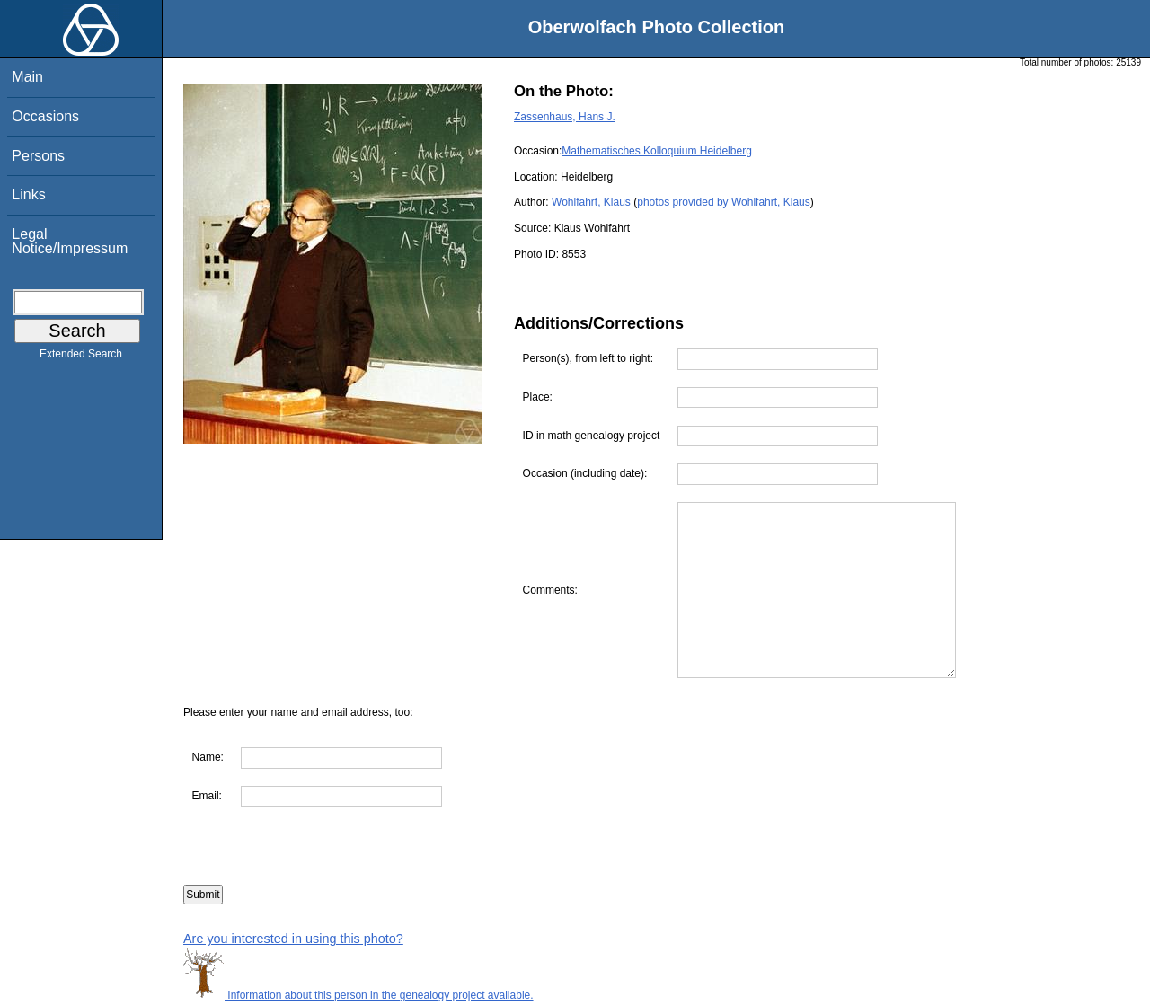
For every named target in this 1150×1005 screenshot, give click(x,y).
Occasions (45, 116)
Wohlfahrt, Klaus (591, 202)
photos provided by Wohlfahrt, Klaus (723, 202)
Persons (38, 155)
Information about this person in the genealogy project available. (358, 995)
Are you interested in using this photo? (293, 938)
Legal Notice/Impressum (70, 241)
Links (28, 194)
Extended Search (81, 357)
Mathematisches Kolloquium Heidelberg (656, 151)
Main (27, 76)
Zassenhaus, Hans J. (564, 116)
